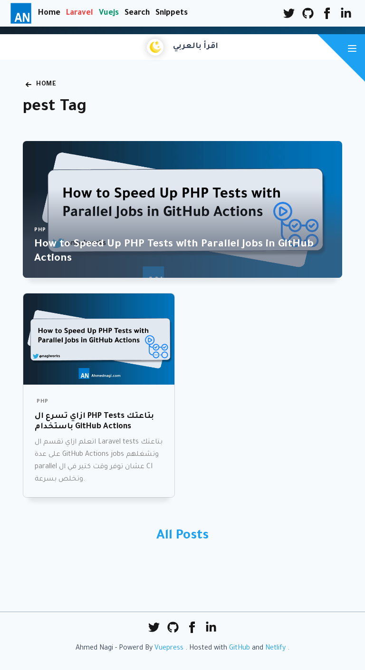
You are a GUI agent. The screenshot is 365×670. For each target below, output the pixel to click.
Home (49, 13)
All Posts (182, 536)
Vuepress (168, 648)
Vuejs (109, 13)
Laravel (79, 13)
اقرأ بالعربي (195, 46)
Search (137, 13)
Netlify (275, 648)
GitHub (239, 648)
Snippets (171, 13)
